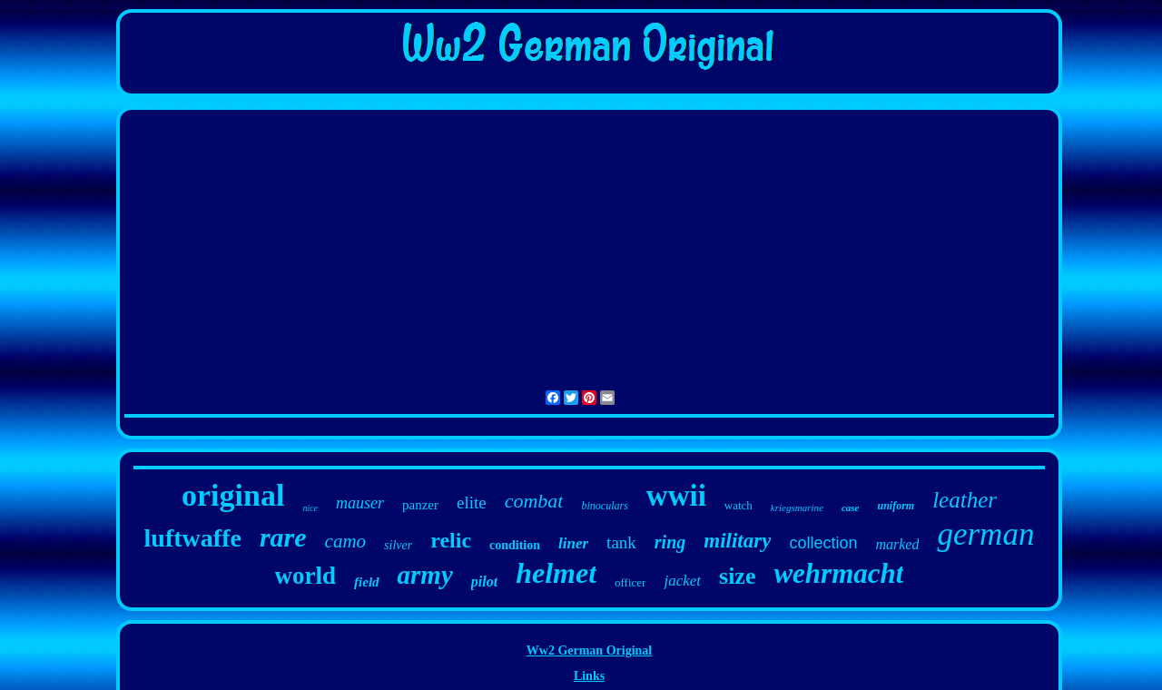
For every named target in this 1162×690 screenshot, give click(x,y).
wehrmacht (838, 573)
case (851, 507)
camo (346, 541)
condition (514, 545)
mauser (360, 503)
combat (534, 500)
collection (823, 543)
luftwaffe (192, 538)
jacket (682, 580)
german (985, 534)
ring (670, 542)
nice (310, 508)
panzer (420, 505)
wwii (676, 495)
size (737, 576)
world (306, 575)
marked (897, 544)
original (233, 495)
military (737, 540)
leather (964, 500)
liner (573, 543)
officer (630, 582)
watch (738, 505)
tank (621, 542)
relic (450, 540)
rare (283, 537)
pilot (484, 581)
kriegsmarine (797, 507)
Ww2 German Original (589, 650)
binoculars (604, 505)
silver (398, 545)
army (425, 574)
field (366, 582)
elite (472, 502)
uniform (895, 505)
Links (589, 676)
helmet (556, 573)
